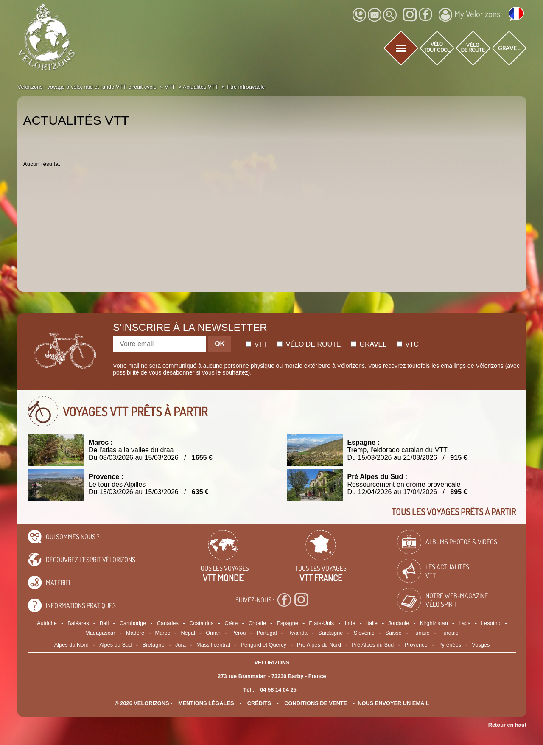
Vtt (256, 344)
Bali (104, 623)
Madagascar (100, 633)
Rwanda (298, 633)
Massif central (213, 644)
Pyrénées (449, 644)
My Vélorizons (469, 15)
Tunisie (421, 633)
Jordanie (398, 623)
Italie (372, 623)
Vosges (481, 644)
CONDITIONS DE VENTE (315, 703)
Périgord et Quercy (263, 644)
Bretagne (154, 644)
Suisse (393, 633)
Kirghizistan (434, 623)
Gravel (368, 344)
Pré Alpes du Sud (373, 644)
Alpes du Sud (115, 644)
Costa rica (201, 623)
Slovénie (364, 633)
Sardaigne (330, 633)
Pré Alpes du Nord (319, 644)
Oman (213, 633)
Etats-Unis (321, 623)
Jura (180, 644)
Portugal (267, 633)
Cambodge (133, 623)
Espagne (287, 623)
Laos (464, 623)
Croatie (257, 623)
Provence (416, 644)
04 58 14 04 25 (278, 689)
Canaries (168, 623)
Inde (350, 623)
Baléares (78, 623)
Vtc (408, 344)
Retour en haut (507, 725)
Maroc (162, 633)
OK (220, 343)
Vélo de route (309, 344)
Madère (135, 633)
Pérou (238, 633)
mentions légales (206, 703)
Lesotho (491, 623)
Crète (231, 623)
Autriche (47, 623)
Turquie (449, 633)
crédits (259, 703)
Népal (188, 633)
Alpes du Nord (71, 644)
